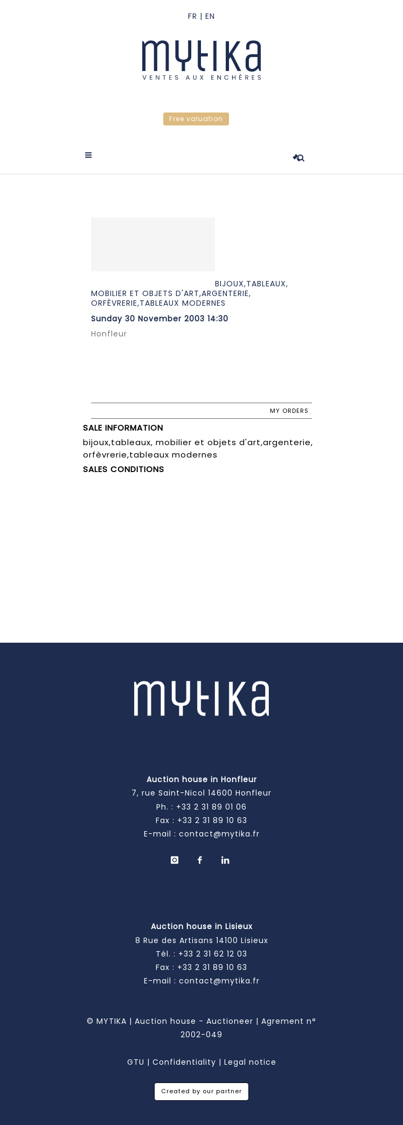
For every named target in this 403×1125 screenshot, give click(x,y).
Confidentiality (184, 1062)
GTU (135, 1062)
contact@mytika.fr (219, 833)
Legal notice (250, 1062)
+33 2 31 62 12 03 (212, 953)
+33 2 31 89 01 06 (211, 806)
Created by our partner (201, 1091)
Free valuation (196, 118)
